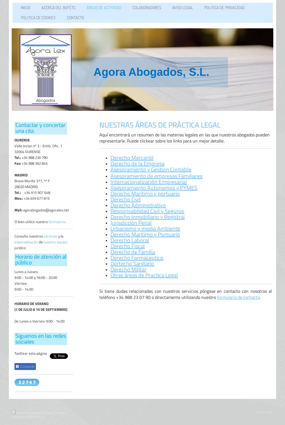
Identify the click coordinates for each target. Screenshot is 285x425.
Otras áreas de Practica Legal (144, 275)
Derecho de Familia (132, 252)
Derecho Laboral (129, 240)
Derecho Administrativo (138, 205)
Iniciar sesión (265, 412)
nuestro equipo (55, 242)
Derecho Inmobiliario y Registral (147, 216)
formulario (57, 221)
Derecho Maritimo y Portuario (145, 234)
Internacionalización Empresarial (148, 182)
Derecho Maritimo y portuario (145, 193)
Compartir (25, 367)
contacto (251, 297)
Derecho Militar (128, 269)
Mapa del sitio (56, 413)
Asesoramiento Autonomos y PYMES (153, 187)
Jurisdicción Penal (131, 222)
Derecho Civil (125, 199)
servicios (50, 236)
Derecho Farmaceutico (136, 257)
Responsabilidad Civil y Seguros (147, 211)
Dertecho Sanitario (132, 263)
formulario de (229, 297)
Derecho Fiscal (127, 246)
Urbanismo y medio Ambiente (145, 228)
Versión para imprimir (28, 413)
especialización (26, 242)
